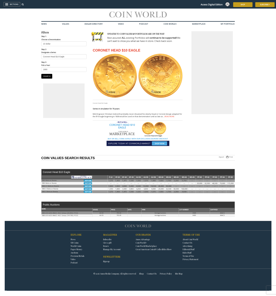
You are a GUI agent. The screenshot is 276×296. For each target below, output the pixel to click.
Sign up (106, 261)
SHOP (243, 4)
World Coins (76, 246)
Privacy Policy (166, 273)
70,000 (222, 183)
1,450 (117, 180)
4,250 (138, 189)
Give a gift (107, 242)
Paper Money (76, 249)
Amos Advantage (143, 239)
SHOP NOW (159, 143)
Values (65, 24)
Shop (141, 273)
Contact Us (187, 242)
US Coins (75, 242)
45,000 (161, 186)
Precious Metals (77, 256)
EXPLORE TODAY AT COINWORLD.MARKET (137, 143)
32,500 (207, 183)
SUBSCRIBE (265, 4)
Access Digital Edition (212, 4)
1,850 (111, 186)
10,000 (145, 186)
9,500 (184, 191)
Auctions (74, 252)
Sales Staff (187, 252)
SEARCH (46, 76)
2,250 (176, 180)
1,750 (169, 180)
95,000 (168, 186)
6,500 (138, 186)
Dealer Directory (94, 24)
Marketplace (199, 24)
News (44, 24)
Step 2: (44, 49)
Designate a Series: (48, 52)
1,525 (138, 191)
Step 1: (44, 36)
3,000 (124, 189)
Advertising (187, 246)
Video (121, 24)
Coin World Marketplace (146, 246)
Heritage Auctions (160, 213)
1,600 (153, 180)
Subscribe (107, 239)
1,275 (111, 180)
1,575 (146, 180)
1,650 (161, 180)
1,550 (138, 180)
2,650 (117, 186)
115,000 (230, 183)
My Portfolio (228, 24)
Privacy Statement (190, 259)
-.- (192, 180)
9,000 (153, 189)
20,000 (199, 183)
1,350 (111, 189)
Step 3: (44, 62)
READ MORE (169, 116)
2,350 (176, 191)
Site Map (179, 273)
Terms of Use (188, 256)
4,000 (124, 186)
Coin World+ (170, 24)
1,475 (124, 180)
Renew (106, 246)
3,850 (131, 189)
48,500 (214, 183)
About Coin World (190, 239)
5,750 (184, 180)
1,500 (131, 180)
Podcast (143, 24)
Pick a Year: (45, 65)
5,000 (131, 186)
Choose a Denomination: (51, 39)
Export (221, 157)
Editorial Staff (188, 249)
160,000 (184, 189)
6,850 (146, 189)
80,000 (176, 189)
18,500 (153, 186)
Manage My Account (112, 249)
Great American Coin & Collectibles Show (154, 249)
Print (231, 157)
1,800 (117, 189)
